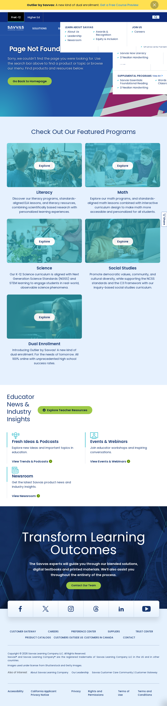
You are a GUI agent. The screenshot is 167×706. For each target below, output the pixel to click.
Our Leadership (80, 670)
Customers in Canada (98, 635)
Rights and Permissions (96, 690)
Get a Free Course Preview (119, 5)
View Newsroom (26, 493)
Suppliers (114, 629)
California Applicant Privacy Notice (43, 690)
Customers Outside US (68, 635)
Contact (150, 26)
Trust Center (144, 629)
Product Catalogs (38, 635)
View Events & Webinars (110, 459)
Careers (53, 629)
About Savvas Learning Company (49, 670)
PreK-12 (16, 15)
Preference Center (83, 629)
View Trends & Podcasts (32, 459)
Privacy (76, 689)
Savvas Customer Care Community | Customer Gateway (124, 670)
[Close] (154, 5)
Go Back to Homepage (30, 79)
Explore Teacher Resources (65, 407)
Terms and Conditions (145, 690)
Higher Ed (34, 15)
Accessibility (15, 689)
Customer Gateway (23, 629)
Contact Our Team (83, 583)
